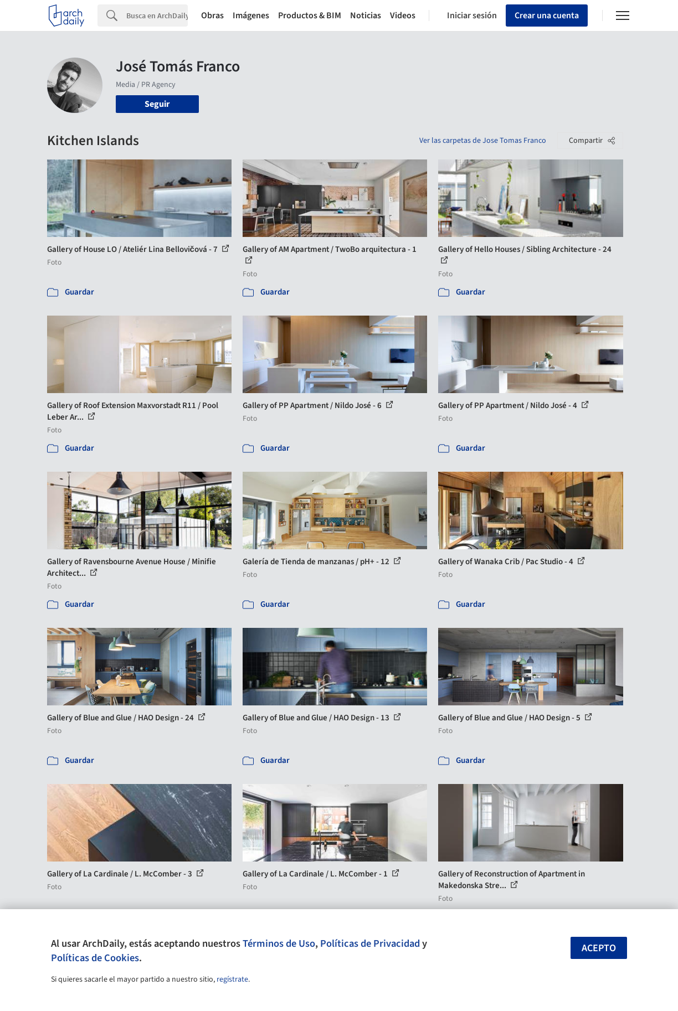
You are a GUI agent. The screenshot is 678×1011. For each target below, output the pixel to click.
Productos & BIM (309, 15)
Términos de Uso (279, 943)
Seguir (157, 104)
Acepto (599, 948)
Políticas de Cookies (95, 958)
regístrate (232, 979)
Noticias (365, 15)
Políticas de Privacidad (370, 943)
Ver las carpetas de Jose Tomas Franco (482, 141)
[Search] (157, 15)
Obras (212, 15)
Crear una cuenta (547, 15)
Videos (402, 15)
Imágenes (251, 15)
